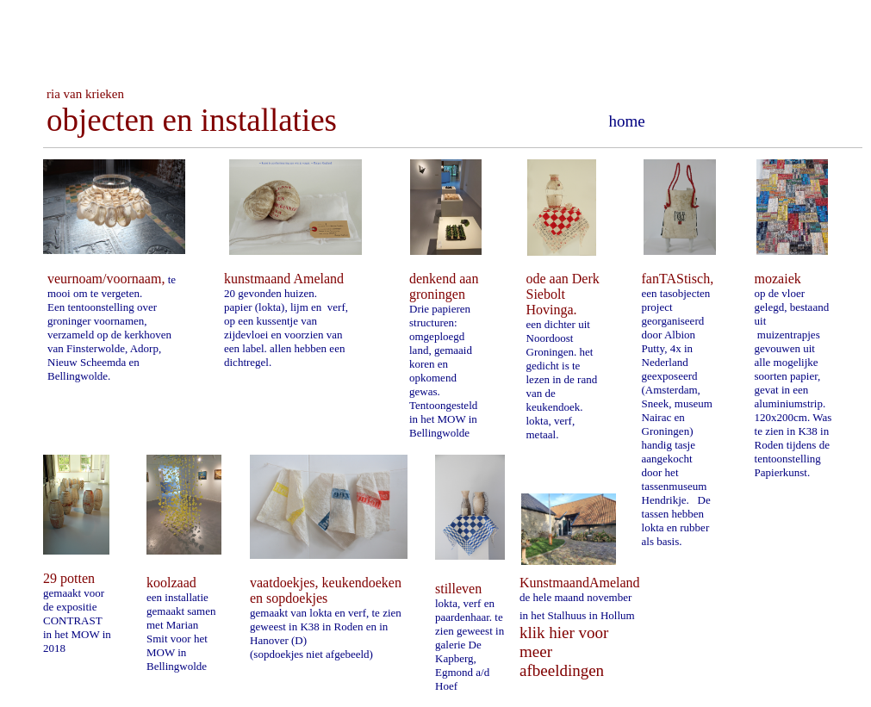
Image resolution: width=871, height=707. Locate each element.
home (626, 121)
